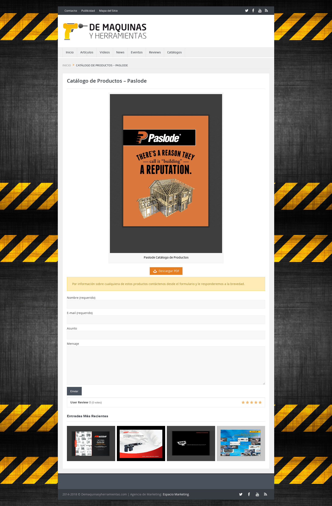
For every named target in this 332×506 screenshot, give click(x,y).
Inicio (70, 52)
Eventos (136, 52)
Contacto (71, 10)
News (120, 52)
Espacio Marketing (176, 494)
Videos (105, 52)
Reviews (155, 52)
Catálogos (174, 52)
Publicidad (88, 10)
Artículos (86, 52)
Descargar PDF (166, 271)
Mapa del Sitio (108, 10)
